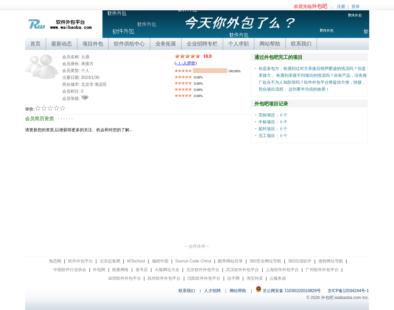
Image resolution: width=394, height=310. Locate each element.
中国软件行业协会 (69, 269)
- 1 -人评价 (185, 63)
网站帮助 (270, 43)
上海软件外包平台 (282, 269)
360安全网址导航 (265, 261)
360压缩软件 (299, 261)
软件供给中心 (129, 43)
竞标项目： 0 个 (273, 115)
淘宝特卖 (255, 278)
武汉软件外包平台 (242, 269)
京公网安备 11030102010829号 (288, 290)
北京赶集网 (110, 261)
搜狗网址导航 (330, 261)
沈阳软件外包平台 (203, 278)
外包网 (99, 269)
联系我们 (301, 43)
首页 (35, 43)
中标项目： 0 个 (273, 122)
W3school (136, 261)
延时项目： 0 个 (273, 128)
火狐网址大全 (167, 269)
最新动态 (61, 43)
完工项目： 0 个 (273, 135)
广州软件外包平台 (322, 269)
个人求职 (238, 43)
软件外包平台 (80, 261)
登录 (355, 6)
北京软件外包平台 (202, 269)
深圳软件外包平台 (124, 278)
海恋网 (55, 261)
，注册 (319, 6)
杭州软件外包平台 (163, 278)
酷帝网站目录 (230, 261)
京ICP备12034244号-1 (348, 290)
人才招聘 (212, 290)
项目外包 (93, 43)
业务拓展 (165, 43)
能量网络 (120, 269)
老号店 (141, 269)
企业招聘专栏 (202, 43)
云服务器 (278, 278)
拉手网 (233, 278)
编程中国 (160, 261)
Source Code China (193, 261)
